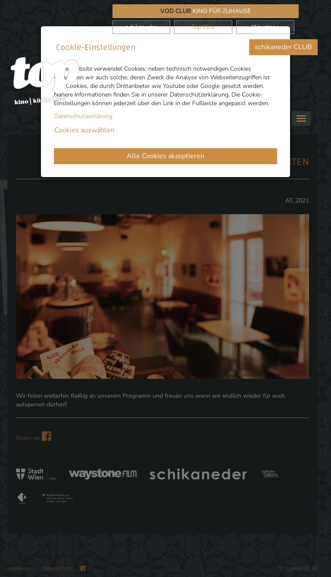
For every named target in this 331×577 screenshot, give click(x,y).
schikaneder (141, 27)
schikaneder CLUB (283, 47)
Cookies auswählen (84, 130)
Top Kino (203, 27)
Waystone (265, 27)
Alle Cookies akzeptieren (165, 156)
